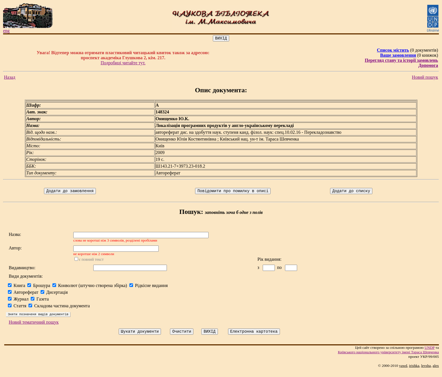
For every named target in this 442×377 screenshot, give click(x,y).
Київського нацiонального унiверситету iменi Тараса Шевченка (388, 358)
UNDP (430, 353)
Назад (9, 78)
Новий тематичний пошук (34, 327)
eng (6, 30)
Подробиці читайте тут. (123, 63)
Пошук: (191, 213)
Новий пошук (425, 78)
